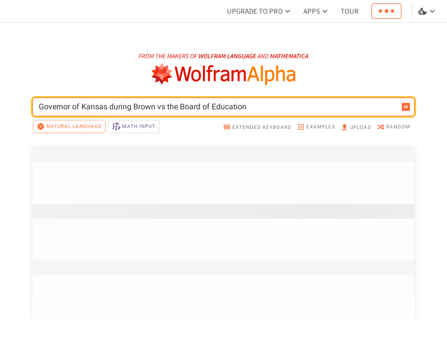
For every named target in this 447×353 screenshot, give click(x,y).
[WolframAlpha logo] (223, 74)
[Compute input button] (406, 107)
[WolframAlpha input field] (217, 107)
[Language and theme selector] (427, 11)
